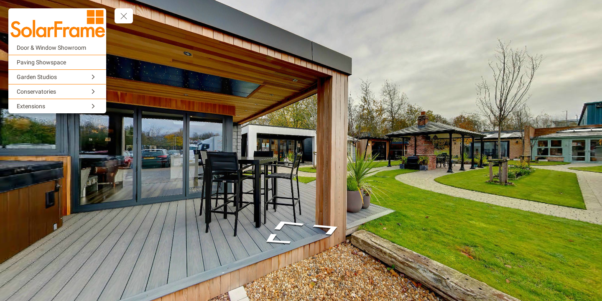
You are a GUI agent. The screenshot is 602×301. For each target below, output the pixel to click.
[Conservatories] (57, 91)
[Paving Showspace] (57, 62)
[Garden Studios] (57, 77)
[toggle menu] (124, 15)
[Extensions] (57, 106)
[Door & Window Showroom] (57, 48)
